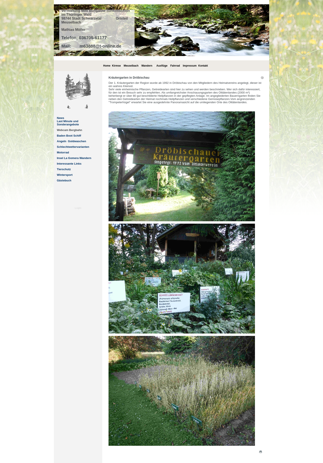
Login (78, 208)
